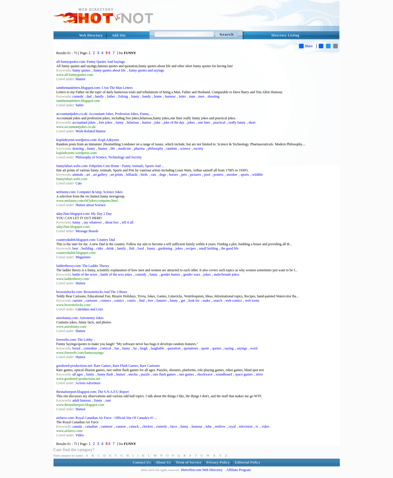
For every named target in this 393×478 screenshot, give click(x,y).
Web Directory (91, 35)
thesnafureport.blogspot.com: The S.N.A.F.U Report (92, 392)
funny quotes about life (110, 70)
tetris (259, 374)
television (245, 426)
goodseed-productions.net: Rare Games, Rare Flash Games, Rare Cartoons (108, 366)
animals (77, 175)
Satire (79, 105)
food (141, 248)
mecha (132, 374)
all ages (77, 374)
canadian (91, 426)
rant (108, 400)
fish (131, 248)
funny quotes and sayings (146, 70)
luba (209, 426)
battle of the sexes (84, 274)
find (141, 300)
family (99, 96)
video (265, 426)
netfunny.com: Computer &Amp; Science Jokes (89, 192)
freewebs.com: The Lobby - (75, 340)
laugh (143, 348)
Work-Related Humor (90, 131)
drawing (78, 148)
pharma (139, 148)
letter (182, 96)
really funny (236, 122)
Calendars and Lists (89, 309)
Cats (78, 183)
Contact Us (142, 462)
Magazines (83, 257)
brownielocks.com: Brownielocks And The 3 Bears (91, 292)
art (88, 175)
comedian (90, 348)
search (217, 300)
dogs (162, 175)
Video (79, 435)
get (183, 300)
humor (146, 122)
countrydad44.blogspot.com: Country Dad (85, 240)
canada (77, 426)
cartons (77, 300)
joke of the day (173, 122)
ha (134, 348)
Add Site (119, 35)
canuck (134, 426)
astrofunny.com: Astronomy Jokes (80, 318)
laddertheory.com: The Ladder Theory (82, 266)
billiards (131, 175)
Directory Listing (286, 35)
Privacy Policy (218, 462)
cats (153, 175)
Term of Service (188, 462)
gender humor (170, 274)
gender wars (191, 274)
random (171, 148)
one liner (204, 122)
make (206, 300)
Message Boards (86, 231)
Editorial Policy (247, 462)
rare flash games (164, 374)
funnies (161, 300)
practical (219, 122)
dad (88, 96)
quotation (173, 348)
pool (207, 175)
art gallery (100, 175)
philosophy (155, 148)
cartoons (91, 300)
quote (205, 348)
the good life (230, 248)
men (201, 96)
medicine (124, 148)
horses (173, 175)
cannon (121, 426)
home (158, 96)
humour (170, 96)
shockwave (205, 374)
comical (105, 348)
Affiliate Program (238, 470)
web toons (252, 300)
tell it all (127, 222)
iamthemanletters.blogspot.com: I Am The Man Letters (94, 88)
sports (245, 175)
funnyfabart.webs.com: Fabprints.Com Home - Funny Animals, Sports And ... (110, 166)
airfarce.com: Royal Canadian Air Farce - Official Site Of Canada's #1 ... (106, 418)
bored (76, 348)
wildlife (257, 175)
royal (232, 426)
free (150, 300)
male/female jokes (226, 274)
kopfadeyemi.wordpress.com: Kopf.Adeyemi (87, 140)
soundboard (224, 374)
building (87, 248)
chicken (147, 426)
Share (306, 46)
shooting (213, 96)
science (185, 148)
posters (218, 175)
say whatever (93, 222)
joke (157, 122)
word (253, 348)
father (111, 96)
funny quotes (81, 70)
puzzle (145, 374)
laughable (157, 348)
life (112, 148)
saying (228, 348)
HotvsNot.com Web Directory (202, 470)
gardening (165, 248)
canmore (106, 426)
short (251, 122)
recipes (191, 248)
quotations (191, 348)
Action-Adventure (88, 383)
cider (99, 248)
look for (193, 300)
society (198, 148)
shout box (112, 222)
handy (146, 96)
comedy (77, 96)
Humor (80, 79)
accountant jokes (83, 122)
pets (184, 175)
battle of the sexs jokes (116, 274)
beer (75, 248)
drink (110, 248)
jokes (191, 122)
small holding (208, 248)
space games (243, 374)
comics (119, 300)
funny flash (105, 374)
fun (116, 348)
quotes (216, 348)
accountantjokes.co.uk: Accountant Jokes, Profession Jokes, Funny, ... (104, 114)
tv (257, 426)
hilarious (133, 122)
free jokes (105, 122)
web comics (233, 300)
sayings (242, 348)
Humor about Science (90, 205)
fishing (123, 96)
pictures (195, 175)
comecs (105, 300)
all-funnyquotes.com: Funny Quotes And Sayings (90, 62)
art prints (116, 175)
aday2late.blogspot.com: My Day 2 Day (84, 214)
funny (135, 96)
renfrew (220, 426)
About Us (163, 462)
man (192, 96)
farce (173, 426)
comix (131, 300)
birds (144, 175)
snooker (231, 175)
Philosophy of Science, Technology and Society (108, 157)
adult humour (81, 400)
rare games (186, 374)
